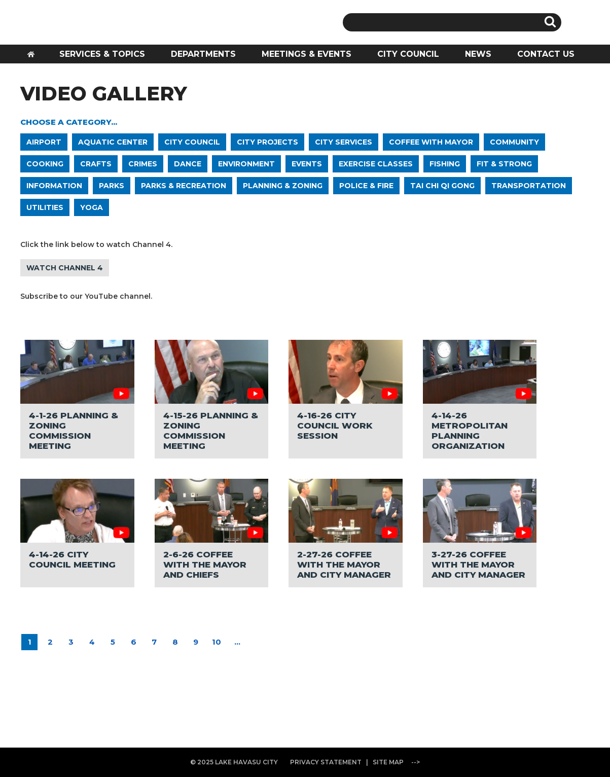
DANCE (187, 163)
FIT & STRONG (504, 163)
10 (216, 642)
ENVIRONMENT (246, 163)
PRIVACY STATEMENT (326, 762)
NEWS (478, 54)
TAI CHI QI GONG (442, 185)
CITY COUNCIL (408, 54)
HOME (34, 57)
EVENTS (307, 163)
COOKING (44, 163)
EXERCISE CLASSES (376, 163)
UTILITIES (44, 207)
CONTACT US (546, 54)
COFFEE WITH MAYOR (431, 142)
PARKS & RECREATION (183, 185)
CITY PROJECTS (267, 142)
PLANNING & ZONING (282, 185)
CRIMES (142, 163)
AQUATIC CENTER (113, 142)
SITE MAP (388, 762)
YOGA (91, 207)
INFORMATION (54, 185)
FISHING (444, 163)
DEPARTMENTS (203, 54)
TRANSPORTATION (528, 185)
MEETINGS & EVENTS (306, 54)
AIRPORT (43, 142)
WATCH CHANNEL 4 (64, 267)
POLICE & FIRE (366, 185)
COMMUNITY (514, 142)
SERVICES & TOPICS (102, 54)
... (237, 642)
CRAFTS (96, 163)
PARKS (111, 185)
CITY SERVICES (343, 142)
